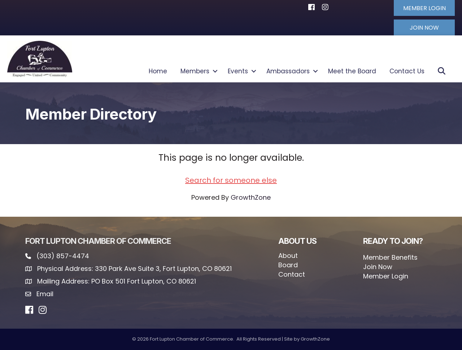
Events (238, 71)
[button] (424, 8)
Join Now (377, 266)
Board (288, 264)
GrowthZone (251, 197)
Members (194, 71)
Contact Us (406, 71)
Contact (291, 274)
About (288, 255)
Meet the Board (352, 71)
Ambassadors (288, 71)
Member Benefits (390, 257)
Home (158, 71)
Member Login (385, 276)
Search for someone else (231, 180)
